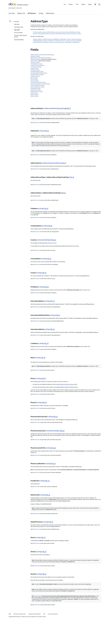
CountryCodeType (39, 65)
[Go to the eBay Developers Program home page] (18, 5)
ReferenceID (34, 90)
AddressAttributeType (44, 54)
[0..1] (47, 131)
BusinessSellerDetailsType (49, 32)
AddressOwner (34, 57)
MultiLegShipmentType (43, 33)
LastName (33, 76)
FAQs (10, 614)
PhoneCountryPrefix (35, 85)
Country (32, 65)
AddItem (35, 39)
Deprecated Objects (19, 39)
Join (65, 4)
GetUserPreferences (38, 42)
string (51, 54)
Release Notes (50, 13)
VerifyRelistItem (76, 42)
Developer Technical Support (34, 614)
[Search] (99, 5)
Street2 (32, 96)
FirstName (33, 70)
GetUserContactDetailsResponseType (71, 32)
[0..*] (69, 108)
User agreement (32, 616)
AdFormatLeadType (37, 32)
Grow (77, 4)
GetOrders (44, 40)
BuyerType (58, 32)
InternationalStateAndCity (37, 73)
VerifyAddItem (68, 42)
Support (90, 4)
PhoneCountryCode (35, 83)
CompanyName (34, 64)
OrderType (52, 33)
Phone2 (32, 80)
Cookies (44, 616)
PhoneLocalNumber (35, 87)
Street (32, 93)
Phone (32, 79)
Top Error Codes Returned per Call (20, 36)
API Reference (32, 13)
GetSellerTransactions (60, 40)
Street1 (32, 94)
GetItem (69, 39)
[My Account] (95, 5)
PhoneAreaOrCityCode (36, 82)
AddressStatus (34, 60)
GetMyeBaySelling (37, 40)
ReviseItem (51, 42)
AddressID (33, 56)
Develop (71, 4)
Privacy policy (39, 616)
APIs (44, 614)
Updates (83, 4)
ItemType (35, 33)
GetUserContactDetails (75, 40)
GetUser (68, 40)
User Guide (12, 13)
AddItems (40, 39)
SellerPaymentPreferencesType (62, 33)
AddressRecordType (35, 59)
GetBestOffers (63, 39)
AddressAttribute (34, 54)
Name (32, 77)
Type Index (17, 29)
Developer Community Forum (20, 614)
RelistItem (45, 42)
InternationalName (35, 71)
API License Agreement (53, 614)
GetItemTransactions (76, 39)
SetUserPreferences (59, 42)
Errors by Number (18, 32)
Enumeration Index (18, 27)
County (32, 68)
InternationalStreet (35, 74)
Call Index (16, 21)
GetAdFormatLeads (47, 39)
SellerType (73, 33)
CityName (33, 62)
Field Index (16, 24)
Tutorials (41, 13)
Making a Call (21, 13)
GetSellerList (51, 40)
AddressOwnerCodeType (44, 57)
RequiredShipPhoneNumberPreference (65, 384)
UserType (78, 33)
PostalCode (33, 88)
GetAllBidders (56, 39)
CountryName (34, 67)
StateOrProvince (34, 91)
